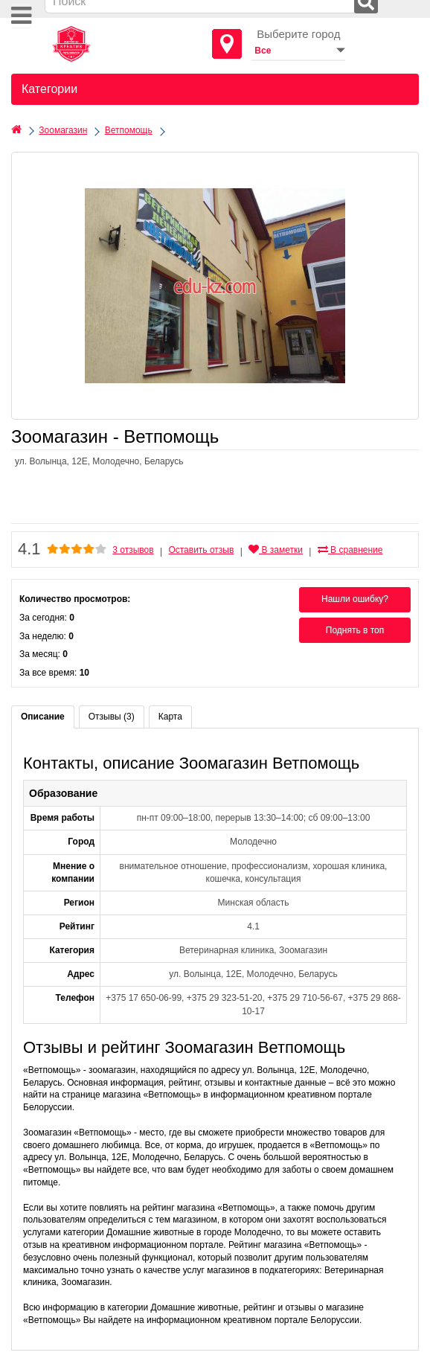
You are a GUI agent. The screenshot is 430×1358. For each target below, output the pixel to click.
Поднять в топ (355, 630)
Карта (170, 716)
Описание (43, 716)
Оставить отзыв (201, 550)
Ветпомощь (129, 130)
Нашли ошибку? (354, 599)
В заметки (275, 550)
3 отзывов (132, 550)
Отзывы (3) (112, 716)
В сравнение (350, 550)
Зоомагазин (63, 130)
